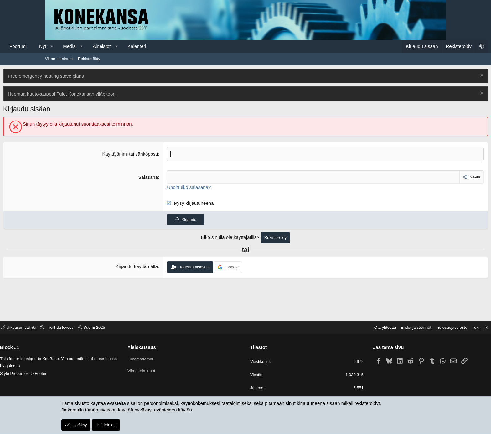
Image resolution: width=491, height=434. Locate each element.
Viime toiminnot (59, 58)
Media (111, 46)
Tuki (429, 328)
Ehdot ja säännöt (369, 328)
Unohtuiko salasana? (203, 186)
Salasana (162, 176)
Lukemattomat (164, 358)
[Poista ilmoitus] (439, 76)
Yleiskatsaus (165, 347)
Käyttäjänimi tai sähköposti (144, 154)
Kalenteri (178, 46)
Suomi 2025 (138, 328)
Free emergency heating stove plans (88, 76)
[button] (94, 46)
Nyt (84, 46)
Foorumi (60, 46)
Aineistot (144, 46)
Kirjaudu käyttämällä (151, 266)
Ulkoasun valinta (66, 328)
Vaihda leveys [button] (107, 328)
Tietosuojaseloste (405, 328)
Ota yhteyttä (338, 328)
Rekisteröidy (89, 58)
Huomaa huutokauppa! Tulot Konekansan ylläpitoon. (104, 93)
